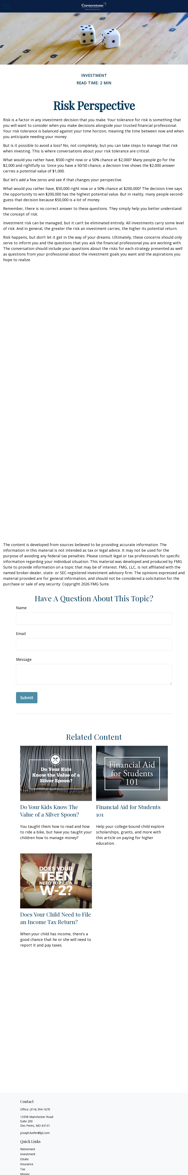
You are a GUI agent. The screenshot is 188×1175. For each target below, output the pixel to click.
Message (24, 659)
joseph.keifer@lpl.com (35, 1133)
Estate (24, 1159)
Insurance (26, 1164)
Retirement (27, 1149)
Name (21, 607)
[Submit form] (26, 697)
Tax (22, 1169)
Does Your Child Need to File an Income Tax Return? (55, 918)
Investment (27, 1154)
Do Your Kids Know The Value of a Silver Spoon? (49, 810)
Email (21, 633)
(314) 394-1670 (40, 1109)
